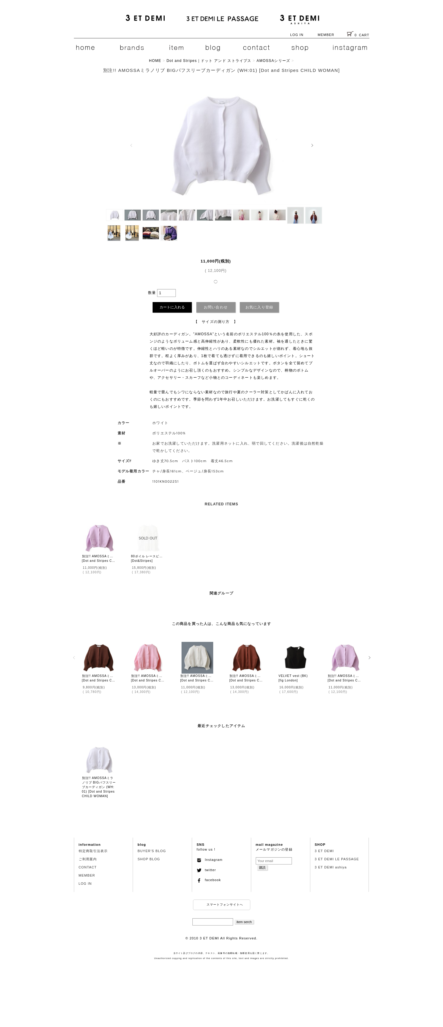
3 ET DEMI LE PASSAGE (337, 859)
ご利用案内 (88, 859)
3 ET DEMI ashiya (331, 867)
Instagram (210, 859)
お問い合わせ (216, 307)
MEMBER (326, 35)
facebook (209, 880)
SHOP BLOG (149, 859)
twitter (206, 870)
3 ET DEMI (324, 851)
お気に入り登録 (259, 307)
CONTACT (88, 867)
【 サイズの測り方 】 (216, 322)
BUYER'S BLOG (152, 851)
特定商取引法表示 (93, 851)
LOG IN (296, 35)
